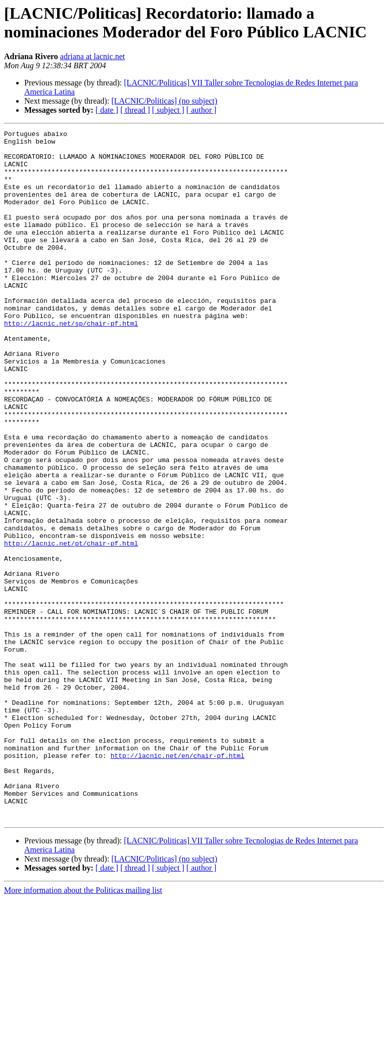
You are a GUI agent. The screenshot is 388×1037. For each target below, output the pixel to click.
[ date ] (106, 110)
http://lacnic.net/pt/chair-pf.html (71, 626)
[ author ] (201, 110)
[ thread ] (135, 110)
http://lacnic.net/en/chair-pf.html (178, 881)
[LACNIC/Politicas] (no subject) (164, 101)
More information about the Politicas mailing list (83, 1028)
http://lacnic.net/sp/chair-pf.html (71, 362)
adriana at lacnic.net (92, 56)
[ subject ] (168, 110)
